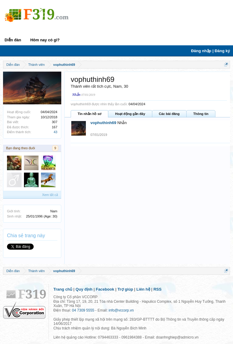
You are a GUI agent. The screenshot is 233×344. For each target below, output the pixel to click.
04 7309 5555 (83, 310)
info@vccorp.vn (121, 310)
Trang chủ (62, 289)
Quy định (84, 289)
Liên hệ (143, 289)
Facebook (105, 289)
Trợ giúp (125, 289)
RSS (158, 289)
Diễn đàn (13, 40)
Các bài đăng (169, 114)
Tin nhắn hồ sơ (89, 114)
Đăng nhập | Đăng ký (210, 51)
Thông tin (200, 114)
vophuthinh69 (103, 122)
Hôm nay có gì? (45, 40)
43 (55, 132)
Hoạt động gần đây (130, 114)
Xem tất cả (50, 195)
